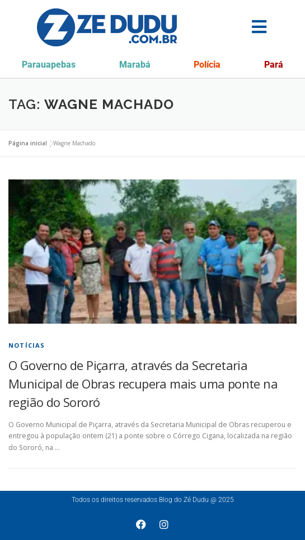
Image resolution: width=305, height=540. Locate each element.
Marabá (135, 64)
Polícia (207, 64)
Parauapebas (49, 64)
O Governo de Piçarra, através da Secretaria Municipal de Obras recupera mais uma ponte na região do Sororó (143, 383)
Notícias (26, 345)
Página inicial (27, 143)
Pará (273, 64)
